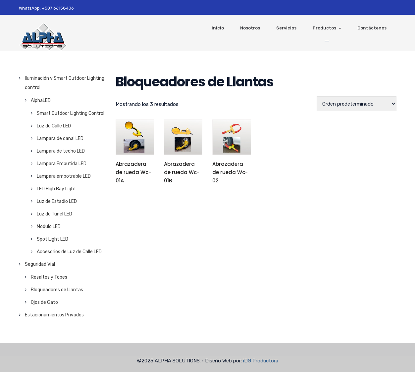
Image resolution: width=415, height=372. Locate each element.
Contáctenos (372, 27)
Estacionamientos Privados (54, 315)
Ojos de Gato (44, 302)
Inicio (218, 27)
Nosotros (250, 27)
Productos (324, 27)
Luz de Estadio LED (57, 201)
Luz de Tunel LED (54, 214)
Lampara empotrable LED (64, 176)
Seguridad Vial (40, 264)
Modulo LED (49, 226)
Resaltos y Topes (49, 277)
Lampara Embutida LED (61, 163)
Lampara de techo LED (61, 151)
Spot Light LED (52, 239)
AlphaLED (41, 100)
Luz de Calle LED (54, 126)
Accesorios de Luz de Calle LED (69, 252)
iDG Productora (260, 361)
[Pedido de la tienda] (356, 103)
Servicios (286, 27)
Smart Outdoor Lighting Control (70, 113)
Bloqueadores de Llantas (57, 290)
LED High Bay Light (56, 189)
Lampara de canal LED (60, 138)
